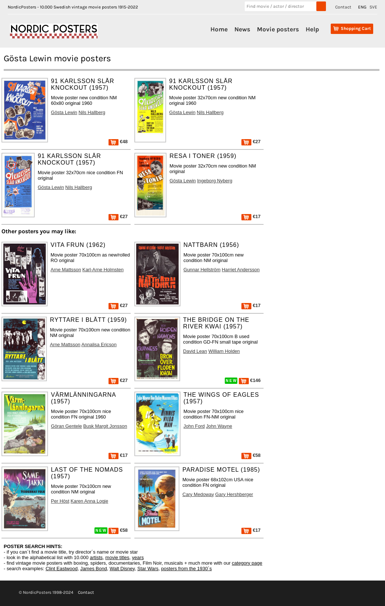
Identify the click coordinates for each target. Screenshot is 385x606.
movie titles (117, 557)
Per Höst (60, 501)
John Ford (194, 426)
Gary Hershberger (234, 494)
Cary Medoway (198, 494)
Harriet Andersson (240, 269)
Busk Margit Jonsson (105, 426)
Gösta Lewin (64, 112)
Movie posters (278, 29)
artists (96, 557)
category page (247, 563)
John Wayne (219, 426)
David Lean (195, 351)
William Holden (224, 351)
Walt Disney (122, 568)
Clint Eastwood (61, 568)
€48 (118, 141)
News (242, 29)
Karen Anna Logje (89, 501)
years (138, 557)
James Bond (93, 568)
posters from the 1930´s (186, 568)
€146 (250, 380)
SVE (373, 7)
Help (312, 29)
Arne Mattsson (66, 269)
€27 (251, 141)
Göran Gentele (66, 426)
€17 (251, 216)
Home (219, 29)
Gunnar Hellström (201, 269)
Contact (343, 7)
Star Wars (147, 568)
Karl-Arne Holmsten (103, 269)
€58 (251, 455)
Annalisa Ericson (99, 344)
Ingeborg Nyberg (214, 180)
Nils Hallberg (92, 112)
